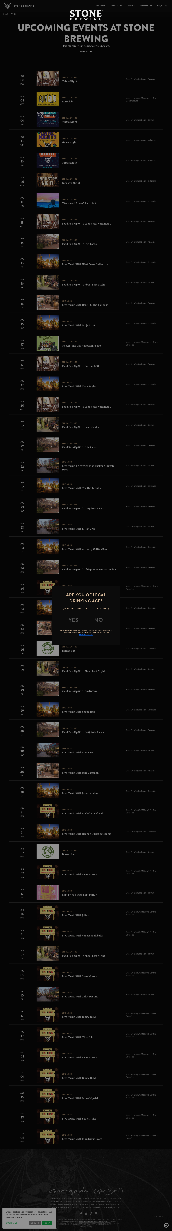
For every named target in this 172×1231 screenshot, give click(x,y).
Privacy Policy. (86, 635)
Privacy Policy (86, 1226)
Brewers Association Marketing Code (94, 1222)
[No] (98, 620)
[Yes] (73, 620)
